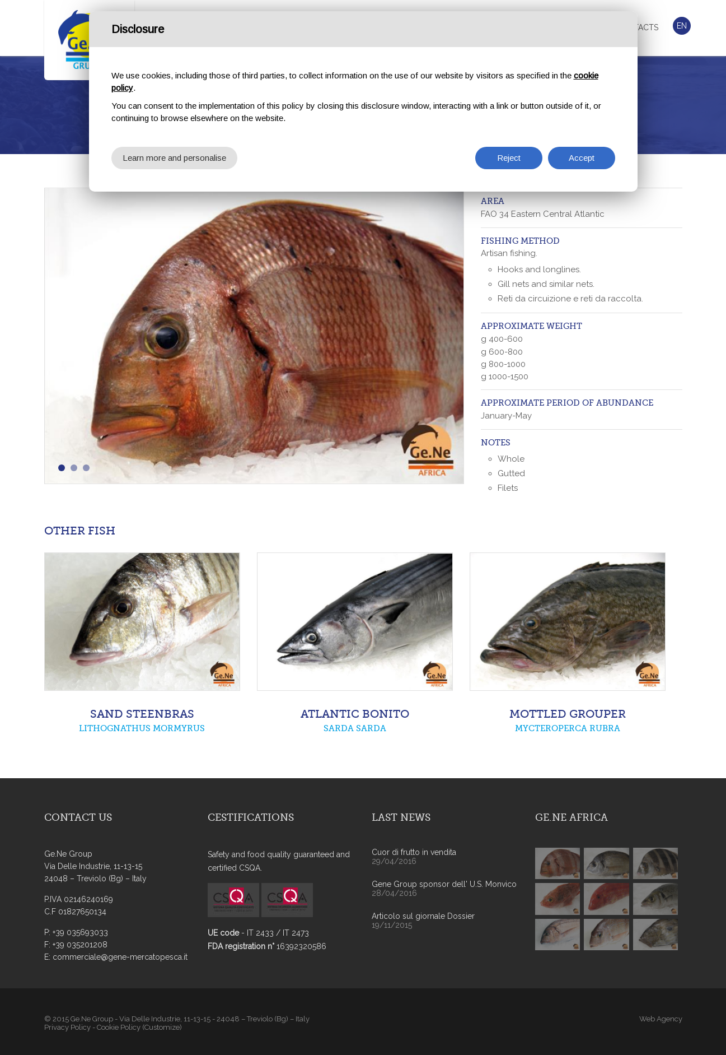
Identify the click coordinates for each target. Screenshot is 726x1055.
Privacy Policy (67, 1027)
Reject (509, 156)
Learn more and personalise (174, 156)
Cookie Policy (118, 1027)
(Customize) (162, 1027)
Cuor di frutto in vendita (414, 852)
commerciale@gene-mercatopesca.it (120, 956)
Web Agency (660, 1019)
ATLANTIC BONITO (355, 714)
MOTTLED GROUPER (567, 714)
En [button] (682, 25)
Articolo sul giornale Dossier (423, 916)
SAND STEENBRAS (142, 714)
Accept (581, 156)
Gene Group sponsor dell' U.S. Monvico (444, 884)
